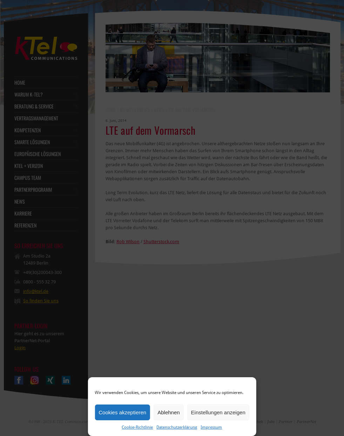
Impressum (211, 427)
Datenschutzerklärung (176, 427)
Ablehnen (168, 412)
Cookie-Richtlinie (137, 427)
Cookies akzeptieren (122, 412)
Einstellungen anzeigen (218, 412)
